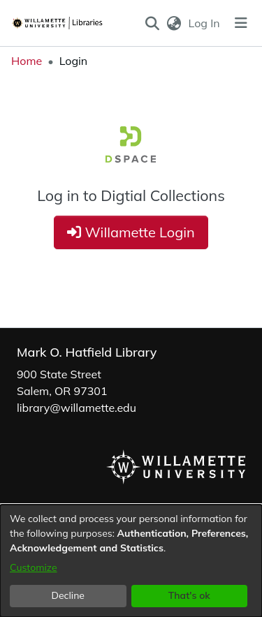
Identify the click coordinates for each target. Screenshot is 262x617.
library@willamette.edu (76, 408)
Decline (68, 595)
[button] (152, 23)
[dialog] (131, 561)
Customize (33, 567)
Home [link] (26, 61)
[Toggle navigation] (241, 23)
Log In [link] (205, 23)
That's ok (189, 595)
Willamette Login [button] (131, 232)
